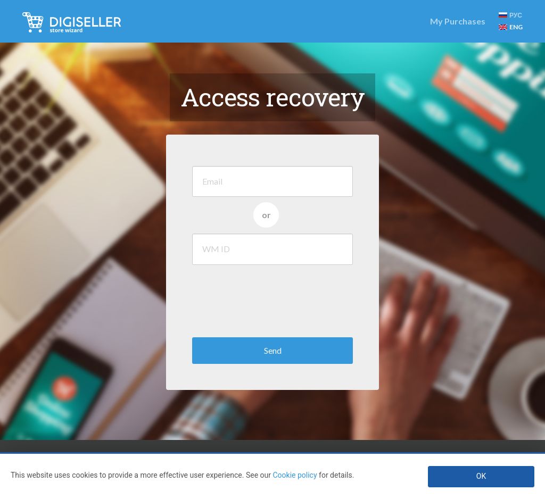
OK (481, 476)
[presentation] (273, 298)
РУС (510, 15)
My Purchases (457, 21)
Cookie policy (294, 475)
